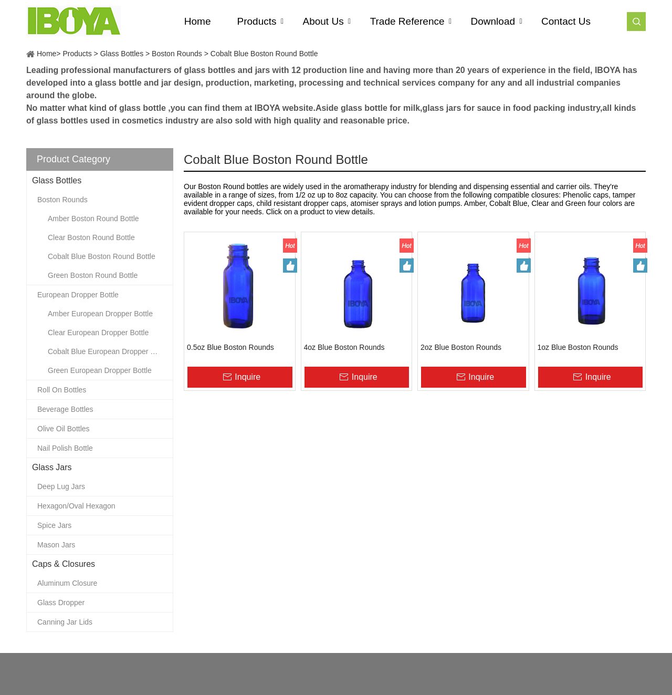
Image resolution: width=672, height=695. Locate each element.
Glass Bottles (121, 53)
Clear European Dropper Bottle (98, 332)
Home (46, 53)
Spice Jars (54, 525)
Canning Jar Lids (64, 622)
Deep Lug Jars (61, 486)
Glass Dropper (61, 602)
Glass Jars (52, 467)
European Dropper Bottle (78, 295)
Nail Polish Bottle (65, 448)
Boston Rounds (177, 53)
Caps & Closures (63, 563)
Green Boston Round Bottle (93, 275)
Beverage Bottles (65, 409)
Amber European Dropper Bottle (100, 313)
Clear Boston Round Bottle (91, 237)
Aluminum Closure (67, 583)
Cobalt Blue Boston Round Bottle (264, 53)
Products (76, 53)
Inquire (247, 376)
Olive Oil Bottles (63, 428)
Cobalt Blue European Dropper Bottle (108, 351)
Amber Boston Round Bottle (93, 218)
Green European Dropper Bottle (100, 370)
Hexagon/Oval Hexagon (76, 506)
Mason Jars (56, 545)
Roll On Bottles (61, 390)
